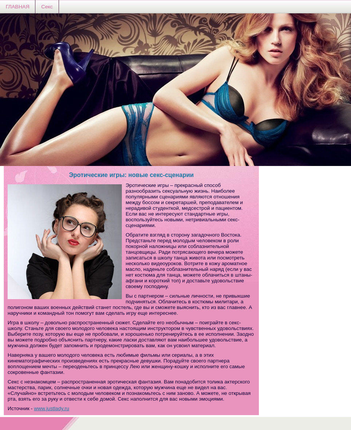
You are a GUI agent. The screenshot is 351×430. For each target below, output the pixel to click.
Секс (47, 7)
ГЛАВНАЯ (17, 7)
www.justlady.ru (51, 408)
